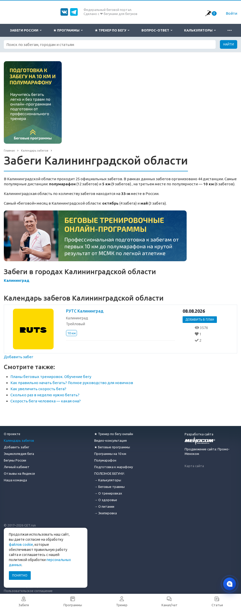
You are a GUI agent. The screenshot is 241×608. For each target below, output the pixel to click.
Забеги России (25, 30)
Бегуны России (15, 460)
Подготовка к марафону (113, 467)
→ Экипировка (105, 513)
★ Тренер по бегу (112, 30)
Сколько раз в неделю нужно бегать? (44, 395)
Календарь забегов (19, 440)
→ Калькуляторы (107, 480)
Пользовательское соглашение (28, 591)
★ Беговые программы (112, 447)
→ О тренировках (108, 493)
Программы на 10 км (110, 453)
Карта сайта (194, 466)
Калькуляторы (200, 30)
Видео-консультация (110, 440)
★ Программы (68, 30)
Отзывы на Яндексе (19, 473)
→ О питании (104, 506)
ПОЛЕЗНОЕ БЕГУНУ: (109, 473)
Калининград (16, 280)
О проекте (12, 434)
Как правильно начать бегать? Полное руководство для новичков (71, 383)
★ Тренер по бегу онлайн (113, 434)
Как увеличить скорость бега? (38, 389)
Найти (228, 44)
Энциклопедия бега (19, 453)
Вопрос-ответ (156, 30)
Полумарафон (105, 460)
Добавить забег (18, 357)
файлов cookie (21, 545)
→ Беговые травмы (109, 486)
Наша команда (15, 480)
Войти (231, 13)
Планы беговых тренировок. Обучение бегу (50, 376)
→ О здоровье (105, 500)
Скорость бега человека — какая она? (45, 401)
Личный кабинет (16, 467)
